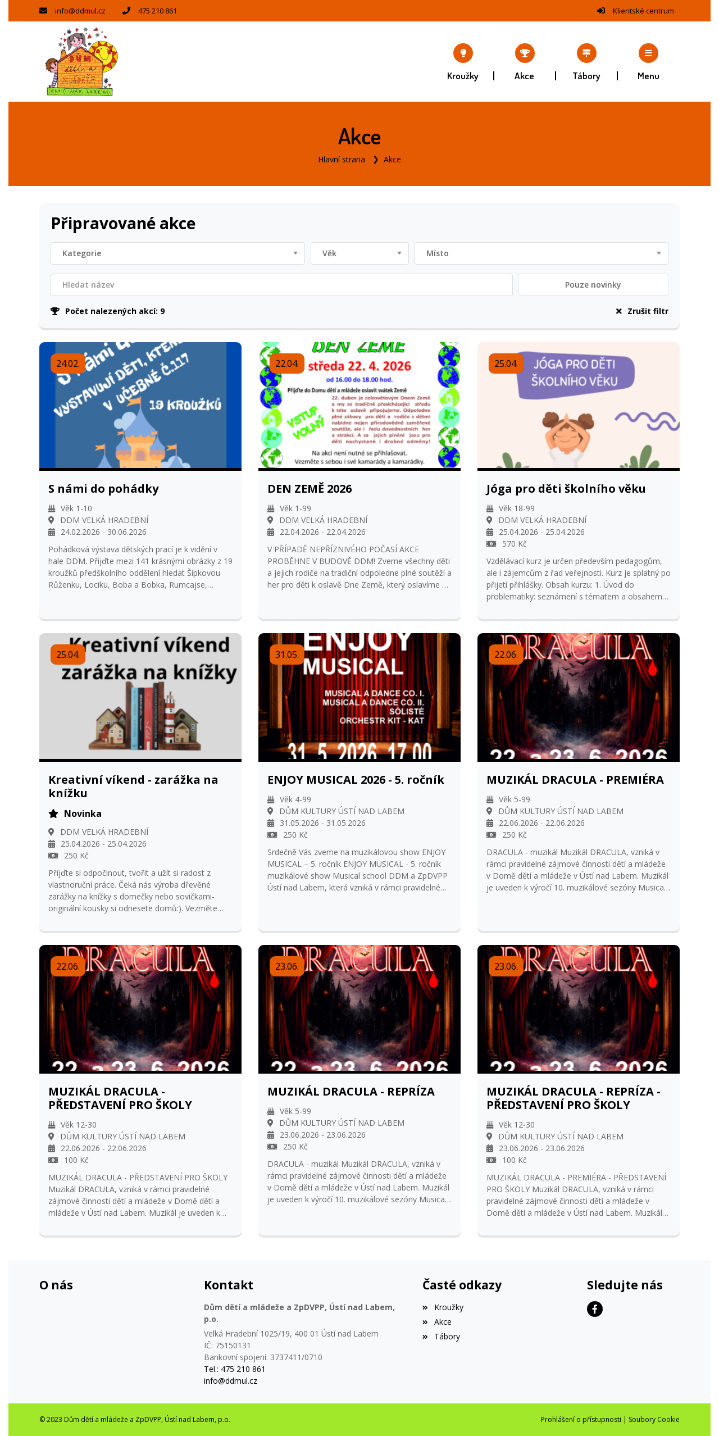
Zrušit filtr (642, 310)
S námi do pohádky (103, 488)
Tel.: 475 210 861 (235, 1369)
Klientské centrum (643, 11)
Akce (392, 159)
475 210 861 (157, 11)
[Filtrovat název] (282, 284)
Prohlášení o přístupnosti (581, 1419)
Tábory (440, 1336)
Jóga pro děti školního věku (566, 488)
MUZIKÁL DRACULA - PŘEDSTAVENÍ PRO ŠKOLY (120, 1097)
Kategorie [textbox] (81, 252)
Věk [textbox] (329, 252)
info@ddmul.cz (80, 11)
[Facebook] (595, 1309)
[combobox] (178, 253)
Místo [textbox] (437, 252)
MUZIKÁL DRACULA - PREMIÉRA (575, 779)
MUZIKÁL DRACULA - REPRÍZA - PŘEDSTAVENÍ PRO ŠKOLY (573, 1097)
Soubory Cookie (654, 1419)
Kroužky (442, 1307)
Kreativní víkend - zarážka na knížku (133, 785)
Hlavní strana (341, 159)
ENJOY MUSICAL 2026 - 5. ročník (355, 779)
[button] (649, 61)
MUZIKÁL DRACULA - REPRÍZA (351, 1091)
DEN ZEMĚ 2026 (309, 488)
